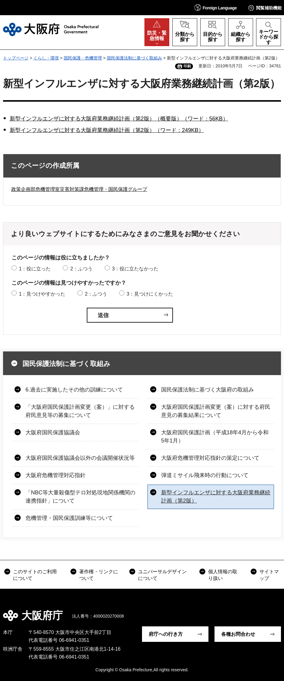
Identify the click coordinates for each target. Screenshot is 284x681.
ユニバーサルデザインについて (162, 575)
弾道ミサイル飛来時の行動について (204, 475)
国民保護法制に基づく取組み (134, 58)
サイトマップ (269, 575)
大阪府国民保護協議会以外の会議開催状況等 (80, 458)
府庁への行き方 (166, 634)
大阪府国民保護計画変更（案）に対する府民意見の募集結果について (215, 411)
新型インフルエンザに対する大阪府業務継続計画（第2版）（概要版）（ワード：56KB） (119, 119)
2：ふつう (81, 268)
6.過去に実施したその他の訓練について (74, 390)
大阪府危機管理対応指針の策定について (210, 458)
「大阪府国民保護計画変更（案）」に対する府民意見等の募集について (80, 411)
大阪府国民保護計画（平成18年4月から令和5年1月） (215, 436)
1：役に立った (35, 268)
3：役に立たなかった (135, 268)
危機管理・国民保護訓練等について (69, 518)
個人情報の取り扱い (222, 575)
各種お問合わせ (238, 634)
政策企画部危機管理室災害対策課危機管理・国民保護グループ (79, 189)
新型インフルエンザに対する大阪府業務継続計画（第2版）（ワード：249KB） (107, 130)
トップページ (16, 58)
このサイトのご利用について (35, 575)
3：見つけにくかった (150, 293)
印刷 (187, 66)
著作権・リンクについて (98, 575)
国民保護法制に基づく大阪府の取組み (207, 390)
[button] (216, 7)
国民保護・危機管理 (83, 58)
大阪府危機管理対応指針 (55, 475)
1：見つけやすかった (42, 293)
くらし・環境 (46, 58)
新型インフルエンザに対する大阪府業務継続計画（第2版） (215, 497)
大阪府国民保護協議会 (52, 432)
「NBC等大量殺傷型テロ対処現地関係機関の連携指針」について (80, 497)
